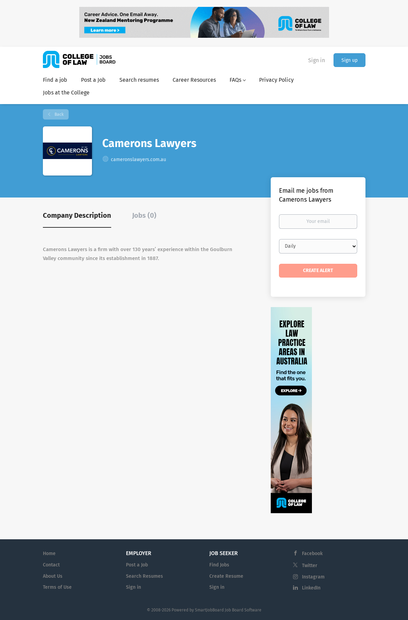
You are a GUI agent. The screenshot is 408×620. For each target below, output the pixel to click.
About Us (52, 576)
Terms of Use (57, 587)
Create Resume (226, 576)
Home (49, 553)
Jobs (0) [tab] (144, 215)
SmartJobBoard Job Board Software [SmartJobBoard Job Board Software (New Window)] (228, 610)
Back (58, 114)
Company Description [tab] (77, 215)
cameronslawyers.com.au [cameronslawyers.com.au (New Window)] (138, 159)
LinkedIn (311, 588)
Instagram (313, 577)
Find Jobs (219, 565)
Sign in (316, 60)
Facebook (312, 553)
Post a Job (137, 565)
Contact (51, 565)
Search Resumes (144, 576)
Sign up (349, 60)
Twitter (309, 565)
